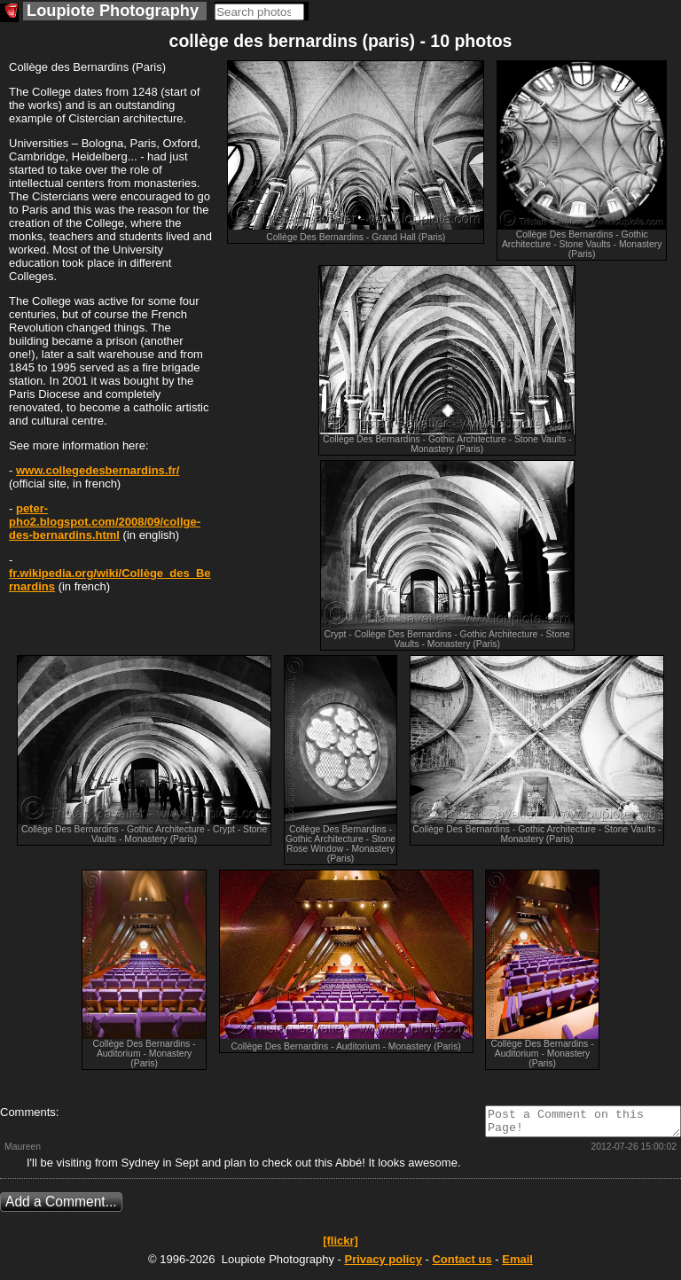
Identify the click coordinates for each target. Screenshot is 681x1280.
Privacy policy (382, 1264)
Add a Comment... (61, 1206)
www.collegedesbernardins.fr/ (97, 470)
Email (517, 1264)
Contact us (461, 1264)
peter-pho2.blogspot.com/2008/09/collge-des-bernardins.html (104, 522)
